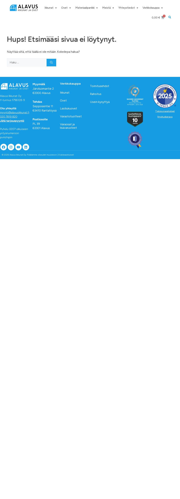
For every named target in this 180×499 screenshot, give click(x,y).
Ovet (66, 7)
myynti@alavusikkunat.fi (14, 112)
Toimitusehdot (99, 86)
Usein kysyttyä (100, 102)
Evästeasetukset (66, 155)
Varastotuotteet (71, 116)
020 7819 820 (8, 116)
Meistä (108, 7)
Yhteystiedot (128, 7)
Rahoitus (95, 94)
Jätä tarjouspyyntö (12, 120)
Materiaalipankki (86, 7)
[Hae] (51, 62)
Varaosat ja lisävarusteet (68, 126)
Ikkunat (50, 7)
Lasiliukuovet (68, 108)
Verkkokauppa (153, 7)
